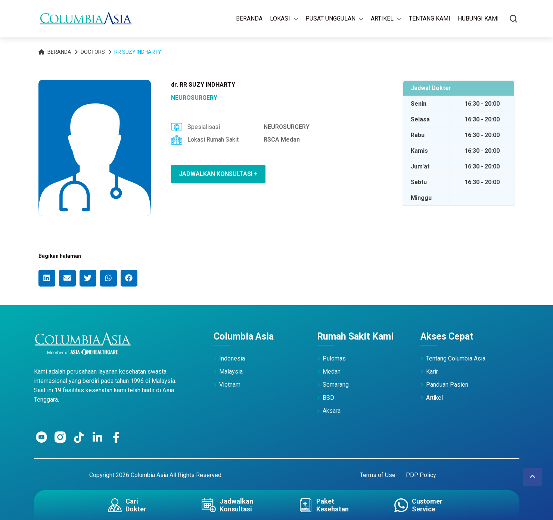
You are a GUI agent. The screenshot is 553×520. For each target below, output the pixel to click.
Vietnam (229, 384)
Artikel (382, 18)
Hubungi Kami (478, 18)
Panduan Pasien (447, 384)
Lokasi (280, 18)
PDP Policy (421, 475)
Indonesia (232, 358)
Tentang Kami (429, 18)
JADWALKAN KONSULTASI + (218, 173)
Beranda (249, 18)
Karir (432, 371)
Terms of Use (377, 475)
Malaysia (231, 371)
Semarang (336, 384)
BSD (328, 397)
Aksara (332, 410)
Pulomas (334, 358)
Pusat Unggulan (330, 18)
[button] (46, 278)
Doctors (93, 52)
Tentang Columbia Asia (455, 358)
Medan (332, 371)
